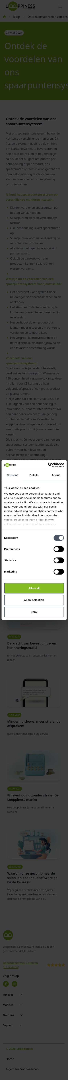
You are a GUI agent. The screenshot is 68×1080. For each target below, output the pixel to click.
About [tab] (56, 475)
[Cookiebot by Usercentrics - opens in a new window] (48, 465)
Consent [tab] (12, 475)
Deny (34, 611)
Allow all (34, 588)
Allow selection (34, 599)
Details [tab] (34, 475)
